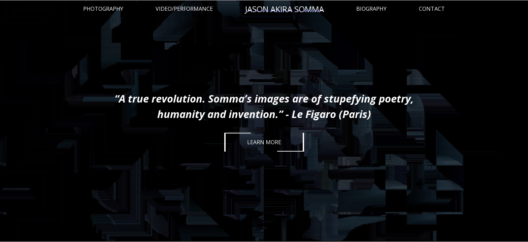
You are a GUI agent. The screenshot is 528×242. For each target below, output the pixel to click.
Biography (371, 8)
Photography (103, 8)
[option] (264, 121)
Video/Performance (184, 8)
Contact (432, 8)
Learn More (264, 142)
